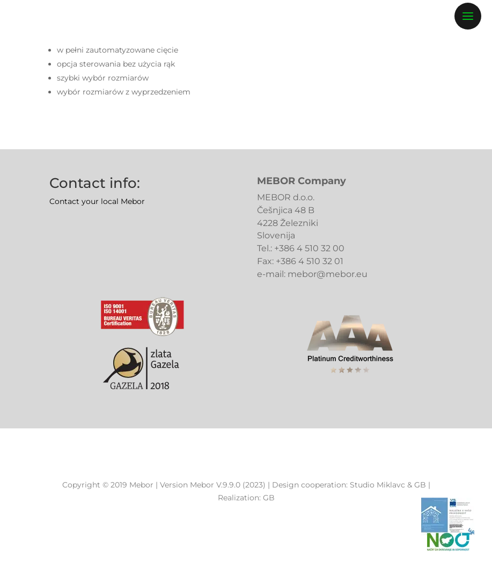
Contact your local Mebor (97, 201)
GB (420, 485)
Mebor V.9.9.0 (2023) (228, 485)
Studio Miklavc (377, 485)
